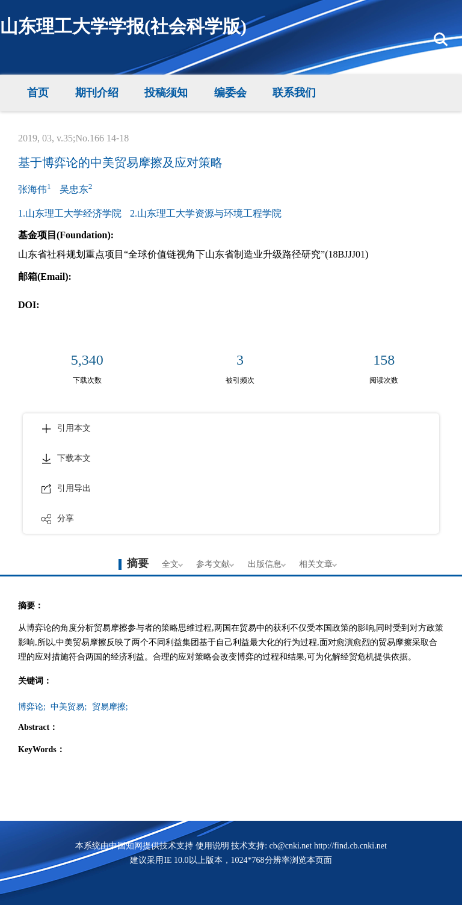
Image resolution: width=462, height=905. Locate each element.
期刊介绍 (97, 93)
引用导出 (66, 489)
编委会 (230, 93)
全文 (170, 564)
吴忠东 (76, 188)
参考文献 (213, 564)
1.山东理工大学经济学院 (70, 213)
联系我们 (294, 93)
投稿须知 (166, 93)
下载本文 (66, 458)
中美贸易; (69, 706)
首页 (38, 93)
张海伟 (34, 188)
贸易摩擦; (110, 706)
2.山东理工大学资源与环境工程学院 (206, 213)
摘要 (138, 563)
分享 (57, 519)
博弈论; (32, 706)
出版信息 (265, 564)
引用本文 (66, 428)
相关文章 (316, 564)
